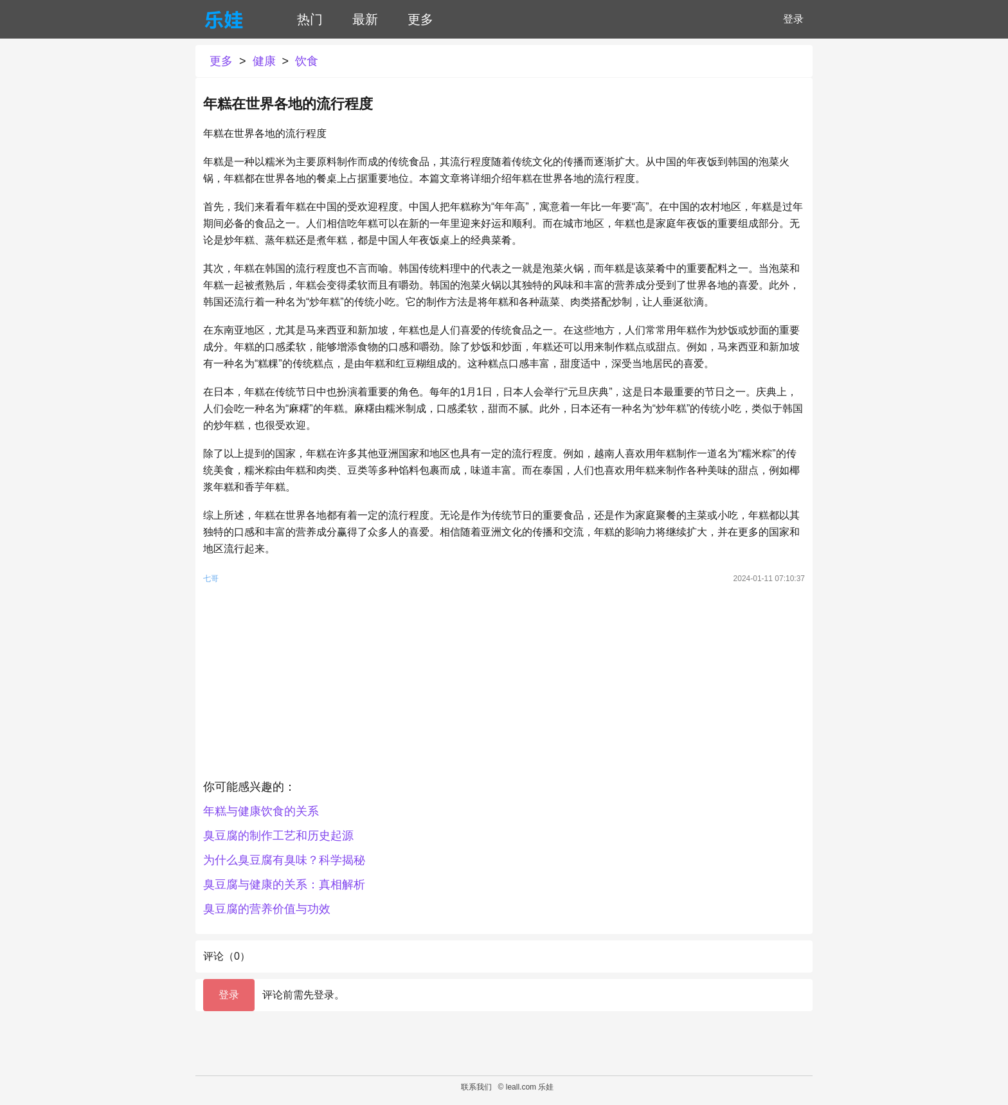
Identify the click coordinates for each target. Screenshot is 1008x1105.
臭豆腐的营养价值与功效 (266, 909)
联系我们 (476, 1087)
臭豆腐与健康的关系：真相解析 (284, 884)
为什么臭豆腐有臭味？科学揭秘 (284, 860)
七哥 (211, 578)
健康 (264, 61)
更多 (420, 19)
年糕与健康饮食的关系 (261, 811)
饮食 (306, 61)
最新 (365, 19)
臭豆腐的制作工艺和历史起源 (278, 835)
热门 (310, 19)
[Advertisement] (504, 685)
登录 (793, 18)
